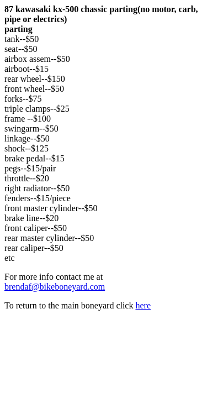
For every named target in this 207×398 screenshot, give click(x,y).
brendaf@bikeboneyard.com (54, 286)
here (143, 305)
